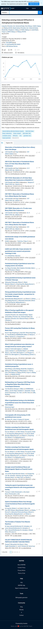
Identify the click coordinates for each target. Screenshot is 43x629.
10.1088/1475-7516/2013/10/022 (14, 288)
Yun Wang (7, 268)
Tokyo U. (26, 241)
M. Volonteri (26, 419)
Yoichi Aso (20, 241)
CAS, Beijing (16, 368)
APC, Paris (27, 392)
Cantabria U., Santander (24, 390)
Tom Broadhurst (11, 334)
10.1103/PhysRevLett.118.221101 (14, 190)
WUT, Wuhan (21, 431)
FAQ (21, 582)
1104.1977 (8, 423)
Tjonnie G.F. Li (13, 336)
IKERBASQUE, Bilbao (21, 334)
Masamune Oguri (9, 407)
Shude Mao (5, 30)
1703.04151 (26, 441)
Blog (21, 607)
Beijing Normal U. (29, 284)
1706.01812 (28, 188)
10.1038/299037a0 (26, 548)
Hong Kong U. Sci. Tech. (15, 392)
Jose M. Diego (13, 390)
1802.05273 (12, 396)
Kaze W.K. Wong (24, 332)
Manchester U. (24, 370)
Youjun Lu (4, 31)
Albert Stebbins (21, 268)
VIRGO (17, 182)
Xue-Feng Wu (24, 475)
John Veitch (13, 352)
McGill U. (28, 477)
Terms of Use (21, 573)
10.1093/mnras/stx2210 (21, 481)
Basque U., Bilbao (19, 389)
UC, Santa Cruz (30, 546)
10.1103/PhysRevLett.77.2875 (22, 273)
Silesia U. (20, 282)
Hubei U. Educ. (23, 508)
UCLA (28, 433)
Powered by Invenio (21, 623)
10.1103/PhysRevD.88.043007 (13, 245)
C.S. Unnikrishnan (9, 255)
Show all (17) (15, 138)
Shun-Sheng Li (29, 26)
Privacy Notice (21, 570)
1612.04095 (32, 516)
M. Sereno (7, 419)
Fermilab (13, 268)
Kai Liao (7, 431)
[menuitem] (27, 8)
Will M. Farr (8, 354)
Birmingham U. (18, 349)
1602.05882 (32, 495)
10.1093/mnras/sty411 (20, 378)
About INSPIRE (21, 564)
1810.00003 (9, 42)
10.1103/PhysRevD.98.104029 (12, 44)
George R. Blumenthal (11, 544)
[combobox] (23, 12)
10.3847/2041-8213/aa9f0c (14, 218)
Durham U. (12, 350)
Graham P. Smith (9, 349)
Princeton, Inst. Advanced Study (15, 26)
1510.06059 (32, 257)
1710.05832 (32, 202)
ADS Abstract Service (11, 46)
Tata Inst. (17, 255)
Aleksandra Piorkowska (24, 300)
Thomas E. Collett (9, 492)
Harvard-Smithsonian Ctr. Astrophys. (20, 526)
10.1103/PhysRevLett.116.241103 (17, 174)
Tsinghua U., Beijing (14, 30)
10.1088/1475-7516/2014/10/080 (14, 306)
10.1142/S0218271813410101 (15, 259)
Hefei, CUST (20, 477)
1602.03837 (32, 155)
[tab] (6, 143)
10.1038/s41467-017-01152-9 (12, 443)
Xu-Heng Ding (10, 433)
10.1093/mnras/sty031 (20, 360)
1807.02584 (8, 411)
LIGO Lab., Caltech (14, 170)
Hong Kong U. (15, 332)
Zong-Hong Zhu (20, 284)
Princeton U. (12, 532)
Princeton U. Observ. (14, 270)
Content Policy (21, 567)
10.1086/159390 (17, 535)
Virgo (16, 152)
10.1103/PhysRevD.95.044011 (13, 324)
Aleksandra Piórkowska (11, 282)
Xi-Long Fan (28, 431)
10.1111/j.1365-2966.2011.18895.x (23, 423)
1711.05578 (30, 216)
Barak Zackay (16, 28)
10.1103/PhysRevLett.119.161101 (17, 204)
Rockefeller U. (13, 546)
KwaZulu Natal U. (22, 350)
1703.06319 (29, 338)
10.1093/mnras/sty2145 (21, 411)
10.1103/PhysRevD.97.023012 (13, 340)
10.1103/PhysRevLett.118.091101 (16, 497)
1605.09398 (29, 322)
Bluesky (21, 609)
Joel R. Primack (22, 546)
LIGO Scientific (9, 152)
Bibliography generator (21, 597)
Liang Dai (4, 26)
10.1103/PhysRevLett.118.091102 (16, 517)
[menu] (33, 8)
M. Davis (7, 526)
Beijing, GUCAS (8, 28)
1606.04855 (32, 172)
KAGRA (7, 241)
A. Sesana (19, 419)
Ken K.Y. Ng (8, 332)
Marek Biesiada (9, 298)
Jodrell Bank (34, 30)
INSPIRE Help (21, 585)
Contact (21, 615)
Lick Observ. (20, 544)
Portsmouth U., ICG (20, 492)
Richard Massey (25, 354)
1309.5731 (23, 286)
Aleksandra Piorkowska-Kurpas (19, 512)
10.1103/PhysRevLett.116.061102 (16, 157)
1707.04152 (8, 481)
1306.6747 (29, 243)
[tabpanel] (21, 350)
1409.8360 (23, 304)
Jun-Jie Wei (8, 473)
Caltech (11, 153)
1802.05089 (8, 378)
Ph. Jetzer (13, 419)
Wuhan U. (12, 431)
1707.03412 (8, 360)
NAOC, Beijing (37, 26)
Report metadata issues (21, 588)
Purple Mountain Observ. (18, 473)
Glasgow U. (30, 352)
